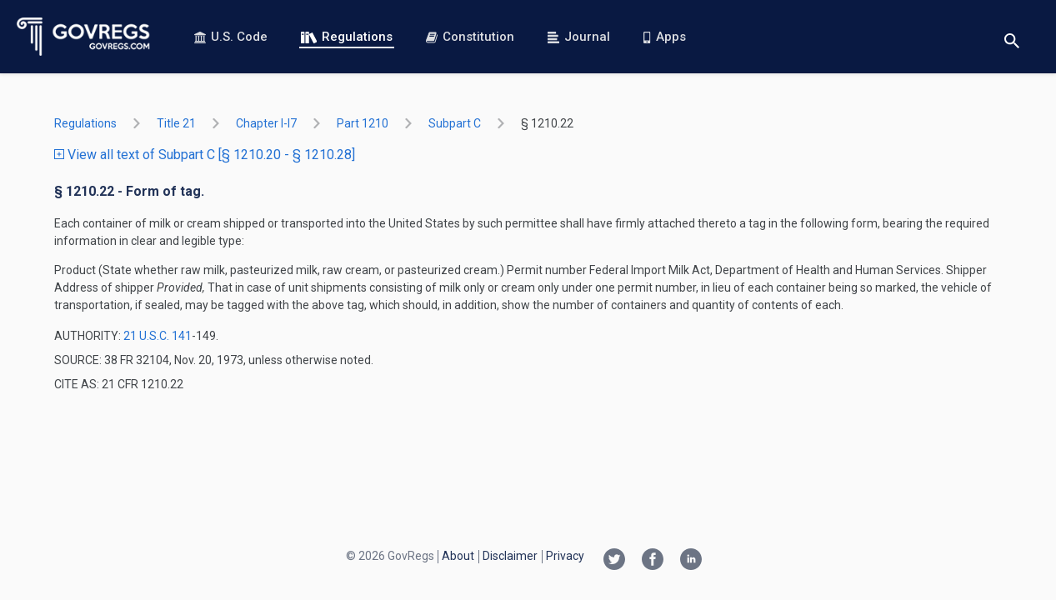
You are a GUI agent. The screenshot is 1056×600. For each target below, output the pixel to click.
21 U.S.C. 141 (157, 335)
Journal (579, 36)
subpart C (454, 123)
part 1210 (362, 123)
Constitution (470, 36)
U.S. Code (231, 36)
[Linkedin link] (691, 560)
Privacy (565, 555)
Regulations (347, 36)
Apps (664, 36)
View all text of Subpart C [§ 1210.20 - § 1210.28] (204, 154)
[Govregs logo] (84, 36)
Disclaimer (510, 555)
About (458, 555)
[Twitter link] (614, 560)
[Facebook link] (652, 560)
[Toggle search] (1011, 37)
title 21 (176, 123)
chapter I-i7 (266, 123)
